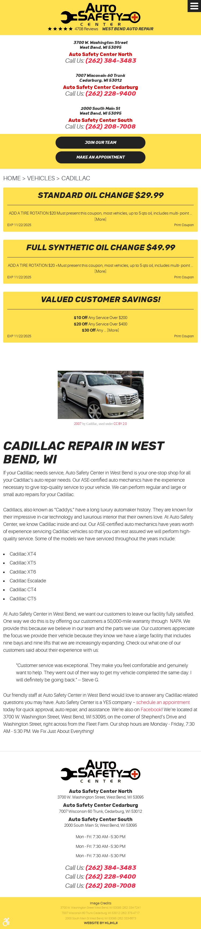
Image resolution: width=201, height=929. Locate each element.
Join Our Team (100, 143)
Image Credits (100, 903)
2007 (78, 424)
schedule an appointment (163, 702)
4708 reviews (86, 29)
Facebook (151, 709)
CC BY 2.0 (120, 424)
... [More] (111, 330)
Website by (100, 923)
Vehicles (41, 178)
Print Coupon (184, 225)
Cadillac (75, 178)
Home (12, 178)
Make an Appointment (100, 157)
